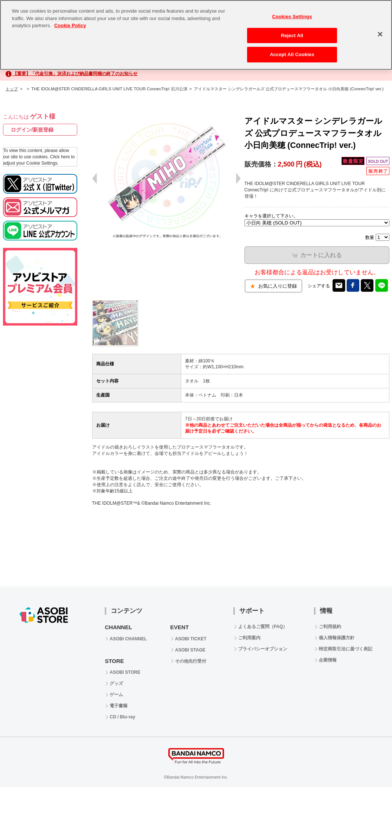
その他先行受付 (190, 661)
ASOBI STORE (125, 672)
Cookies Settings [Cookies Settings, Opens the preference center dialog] (292, 16)
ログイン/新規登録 (32, 130)
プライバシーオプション (262, 648)
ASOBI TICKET (191, 638)
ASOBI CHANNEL (128, 638)
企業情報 (328, 660)
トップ (12, 89)
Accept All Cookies (292, 54)
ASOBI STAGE (190, 650)
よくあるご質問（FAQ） (263, 626)
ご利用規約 (330, 626)
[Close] (380, 34)
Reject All (292, 35)
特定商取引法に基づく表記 (345, 648)
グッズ (116, 683)
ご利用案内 (249, 637)
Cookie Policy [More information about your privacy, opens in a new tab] (70, 25)
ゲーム (116, 694)
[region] (196, 35)
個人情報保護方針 (336, 637)
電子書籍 (118, 705)
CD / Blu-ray (122, 717)
